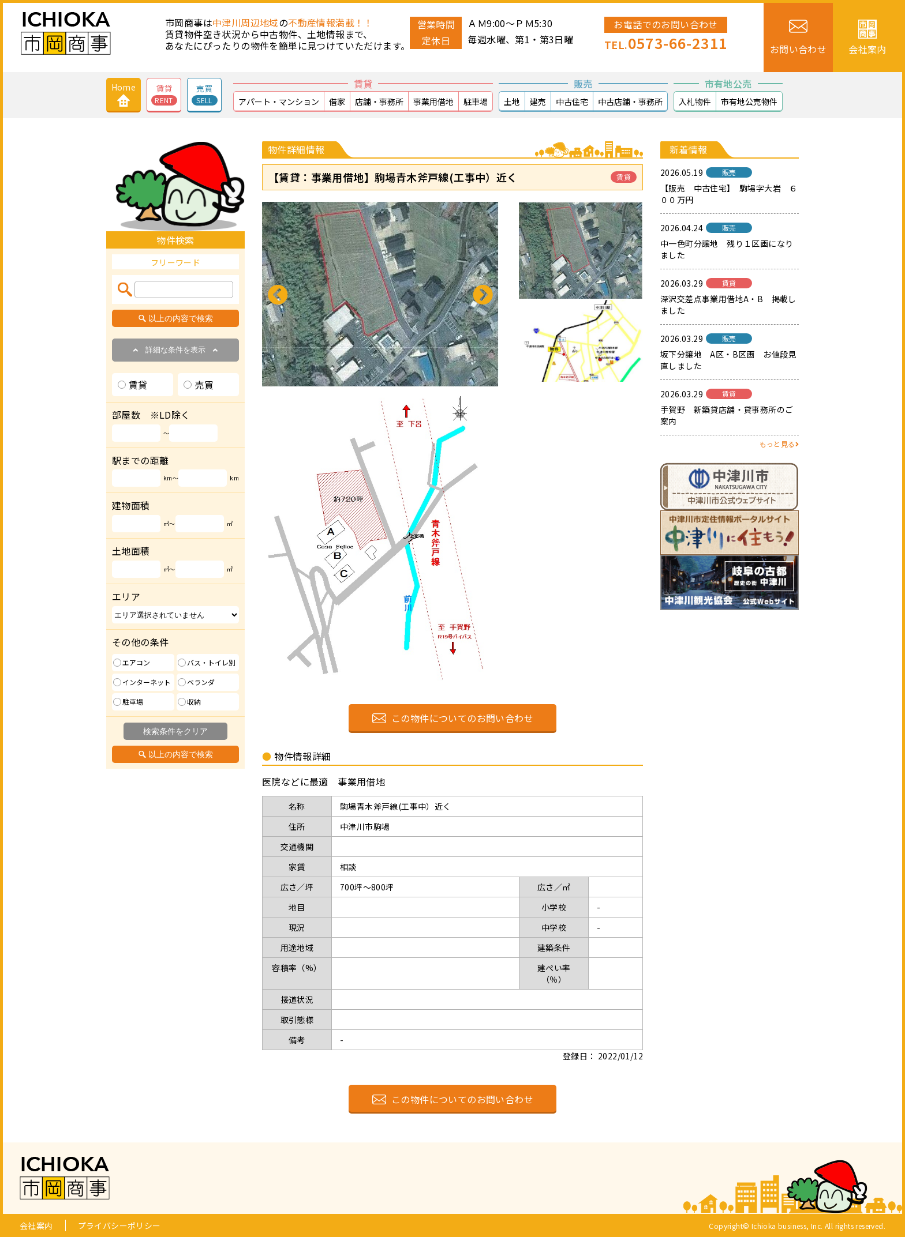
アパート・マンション (278, 101)
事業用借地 (433, 101)
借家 (337, 101)
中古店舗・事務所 (630, 101)
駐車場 (475, 101)
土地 (512, 101)
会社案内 (36, 1225)
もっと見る (779, 444)
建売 (538, 101)
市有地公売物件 (749, 101)
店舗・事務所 (379, 101)
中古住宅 (572, 101)
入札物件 (695, 101)
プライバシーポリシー (119, 1225)
